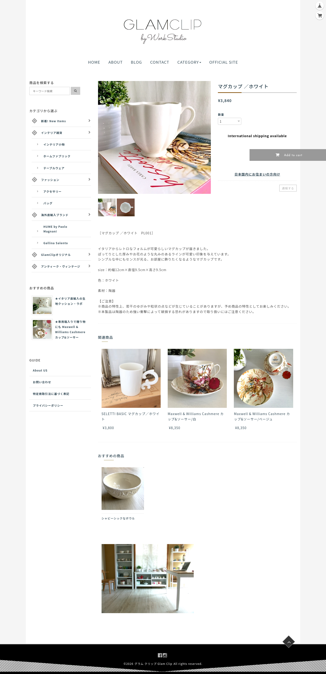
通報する (288, 188)
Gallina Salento (55, 243)
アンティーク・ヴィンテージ (60, 266)
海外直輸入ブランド (54, 215)
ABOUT (115, 62)
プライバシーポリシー (48, 405)
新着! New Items (53, 121)
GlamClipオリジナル (56, 255)
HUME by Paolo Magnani (55, 229)
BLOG (136, 62)
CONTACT (159, 62)
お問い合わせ (42, 382)
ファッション (50, 180)
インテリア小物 (54, 144)
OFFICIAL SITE (223, 62)
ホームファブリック (57, 156)
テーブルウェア (53, 168)
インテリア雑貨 (51, 133)
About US (40, 370)
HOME (94, 62)
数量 (221, 114)
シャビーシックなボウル (118, 518)
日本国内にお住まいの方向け (257, 174)
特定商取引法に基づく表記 (51, 394)
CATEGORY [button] (189, 62)
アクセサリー (52, 191)
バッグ (48, 203)
